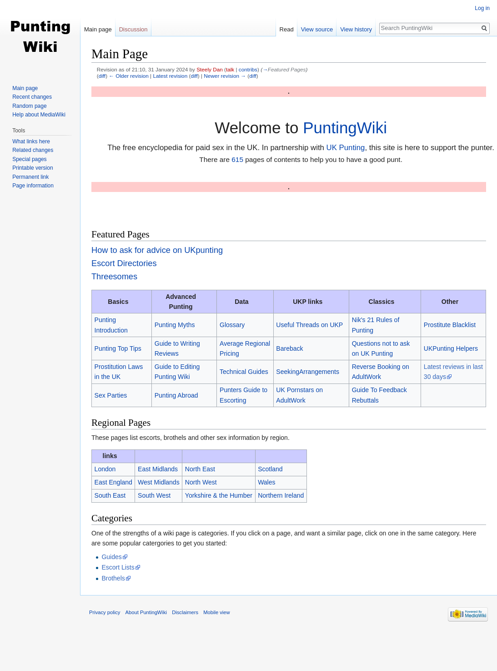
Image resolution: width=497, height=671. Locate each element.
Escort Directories (124, 263)
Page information (33, 185)
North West (201, 482)
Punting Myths (175, 324)
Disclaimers (185, 612)
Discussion (133, 29)
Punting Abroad (176, 395)
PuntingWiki (345, 127)
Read (287, 29)
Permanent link (30, 177)
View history (356, 29)
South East (110, 495)
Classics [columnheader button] (382, 301)
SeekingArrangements (307, 371)
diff (102, 76)
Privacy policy (104, 612)
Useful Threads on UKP (309, 324)
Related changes (32, 150)
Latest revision (170, 76)
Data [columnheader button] (241, 301)
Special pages (29, 159)
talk (230, 69)
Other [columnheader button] (450, 301)
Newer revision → (225, 76)
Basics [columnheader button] (118, 301)
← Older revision (129, 76)
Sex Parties (111, 395)
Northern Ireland (281, 495)
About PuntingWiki (146, 612)
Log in (482, 8)
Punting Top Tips (118, 348)
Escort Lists (117, 567)
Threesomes (114, 276)
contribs (248, 69)
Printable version (32, 168)
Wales (266, 482)
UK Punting (345, 147)
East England (113, 482)
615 (237, 159)
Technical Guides (244, 371)
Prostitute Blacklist (450, 324)
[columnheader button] (158, 456)
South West (154, 495)
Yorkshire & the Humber (218, 495)
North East (200, 469)
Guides (111, 556)
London (105, 469)
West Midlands (159, 482)
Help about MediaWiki (38, 114)
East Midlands (158, 469)
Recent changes (32, 97)
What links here (31, 141)
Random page (29, 106)
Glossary (232, 324)
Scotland (270, 469)
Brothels (113, 578)
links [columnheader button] (110, 455)
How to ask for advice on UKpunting (157, 250)
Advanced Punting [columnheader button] (181, 301)
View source (317, 29)
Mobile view (216, 612)
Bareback (289, 348)
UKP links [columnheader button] (307, 301)
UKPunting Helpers (451, 348)
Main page (98, 29)
